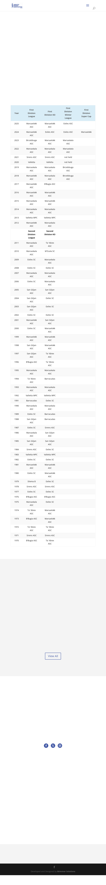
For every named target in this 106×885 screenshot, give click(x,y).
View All (53, 666)
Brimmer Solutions (66, 881)
